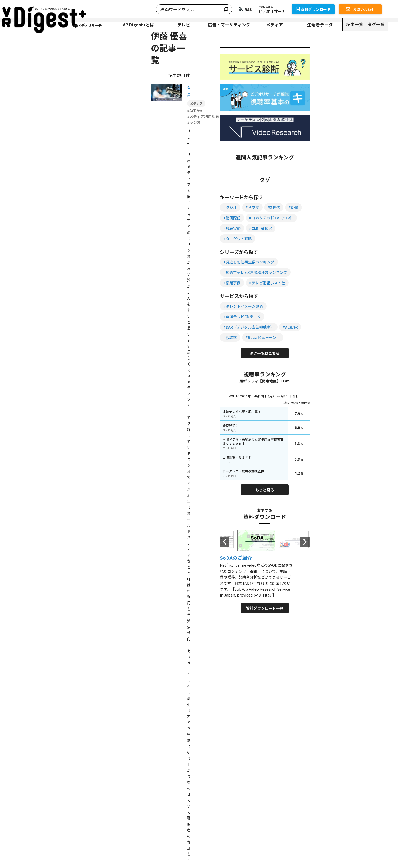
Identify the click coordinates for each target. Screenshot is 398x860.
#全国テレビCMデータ (333, 326)
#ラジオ (321, 207)
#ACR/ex (322, 347)
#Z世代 (365, 207)
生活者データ (329, 24)
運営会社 (184, 845)
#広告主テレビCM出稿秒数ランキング (347, 282)
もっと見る (347, 510)
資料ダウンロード (323, 9)
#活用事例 (323, 292)
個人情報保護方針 (117, 845)
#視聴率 (345, 347)
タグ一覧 (385, 24)
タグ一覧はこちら (347, 373)
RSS (277, 815)
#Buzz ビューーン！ (332, 358)
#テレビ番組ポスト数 (359, 292)
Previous (316, 562)
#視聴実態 (323, 238)
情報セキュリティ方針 (154, 845)
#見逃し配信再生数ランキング (340, 272)
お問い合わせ (370, 9)
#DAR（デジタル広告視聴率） (340, 337)
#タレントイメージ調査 (334, 316)
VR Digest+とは (146, 24)
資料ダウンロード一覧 (347, 628)
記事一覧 (364, 24)
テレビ (191, 24)
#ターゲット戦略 (329, 248)
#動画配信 (341, 217)
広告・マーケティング (237, 24)
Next (379, 562)
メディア (283, 24)
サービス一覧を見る (286, 768)
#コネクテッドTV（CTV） (337, 228)
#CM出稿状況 (352, 238)
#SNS (320, 217)
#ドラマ (343, 207)
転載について (86, 845)
